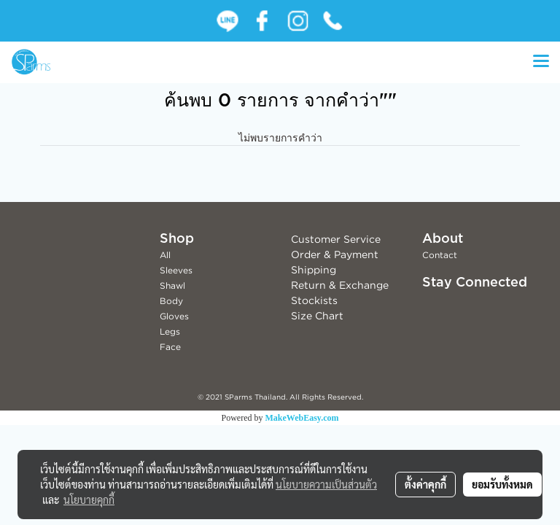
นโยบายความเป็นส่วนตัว (326, 484)
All (165, 255)
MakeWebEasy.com (302, 418)
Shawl (172, 285)
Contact (439, 255)
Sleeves (176, 270)
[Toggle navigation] (541, 62)
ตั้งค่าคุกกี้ (425, 484)
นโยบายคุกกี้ (88, 499)
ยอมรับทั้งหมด (502, 484)
